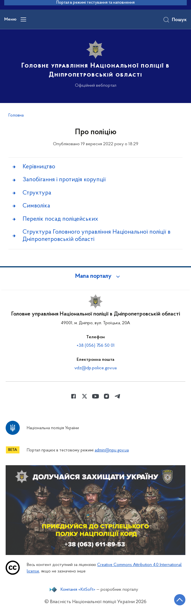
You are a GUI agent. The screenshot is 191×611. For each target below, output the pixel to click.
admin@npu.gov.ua (112, 450)
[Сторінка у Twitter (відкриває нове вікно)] (84, 396)
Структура (37, 193)
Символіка (36, 206)
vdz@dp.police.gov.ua (95, 368)
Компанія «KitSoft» (78, 589)
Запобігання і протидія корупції (64, 179)
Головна (16, 115)
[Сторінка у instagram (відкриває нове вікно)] (106, 396)
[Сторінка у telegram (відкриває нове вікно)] (117, 396)
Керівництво (39, 167)
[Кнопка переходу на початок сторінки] (179, 599)
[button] (95, 276)
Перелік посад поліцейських (60, 219)
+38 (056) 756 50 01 (96, 345)
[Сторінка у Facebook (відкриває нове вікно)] (73, 396)
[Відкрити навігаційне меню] (23, 19)
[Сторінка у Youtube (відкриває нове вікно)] (95, 396)
